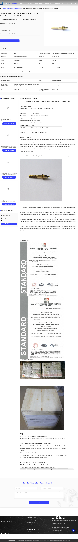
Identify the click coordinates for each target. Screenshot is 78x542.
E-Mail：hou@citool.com (6, 521)
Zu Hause (4, 8)
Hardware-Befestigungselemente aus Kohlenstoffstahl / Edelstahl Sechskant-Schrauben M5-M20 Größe (9, 148)
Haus (7, 3)
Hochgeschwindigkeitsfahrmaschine (65, 469)
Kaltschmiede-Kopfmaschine (33, 469)
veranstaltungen (59, 3)
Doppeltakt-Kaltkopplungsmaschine (48, 469)
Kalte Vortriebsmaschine (16, 8)
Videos (22, 3)
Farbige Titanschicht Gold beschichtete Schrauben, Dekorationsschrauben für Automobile (9, 175)
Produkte (14, 3)
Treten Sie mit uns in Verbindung (43, 3)
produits (8, 8)
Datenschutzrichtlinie (12, 540)
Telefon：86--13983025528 (7, 519)
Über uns (29, 3)
